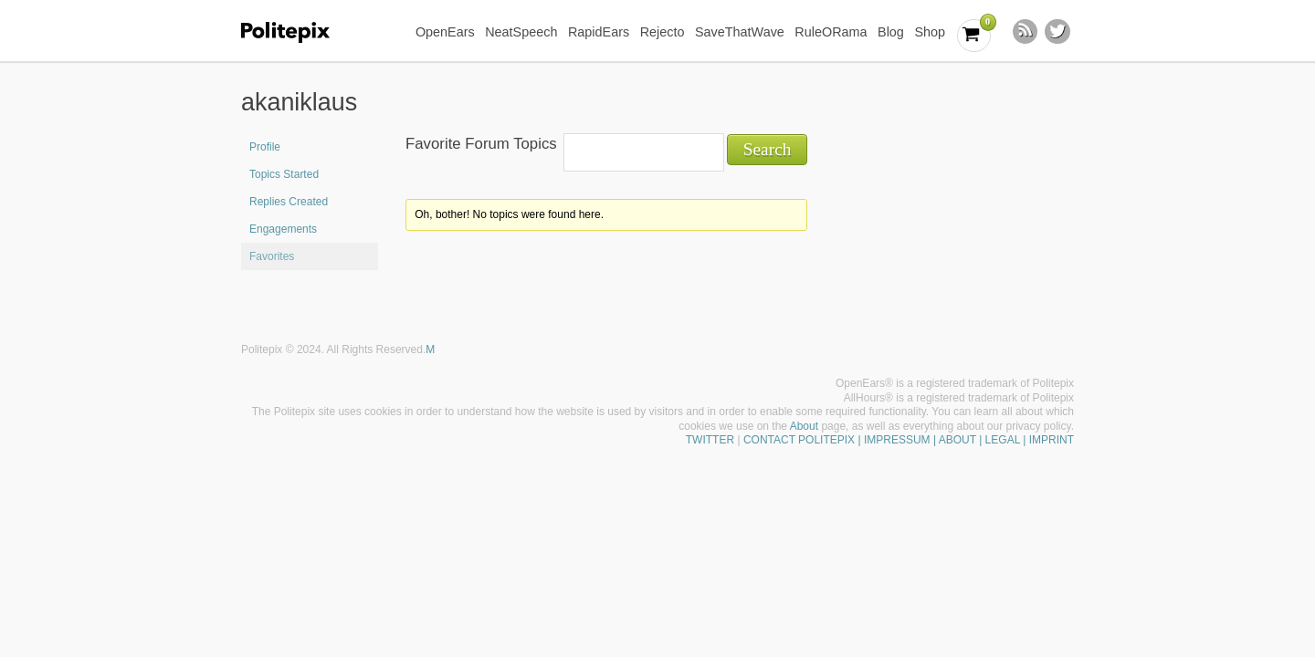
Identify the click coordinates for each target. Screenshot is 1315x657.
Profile (264, 147)
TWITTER (710, 439)
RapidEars (598, 32)
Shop (929, 32)
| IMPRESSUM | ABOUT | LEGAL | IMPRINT (964, 439)
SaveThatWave (739, 32)
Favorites (271, 256)
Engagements (283, 229)
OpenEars (445, 32)
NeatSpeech (521, 32)
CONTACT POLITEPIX (799, 439)
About (804, 426)
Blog (891, 32)
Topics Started (284, 174)
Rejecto (662, 32)
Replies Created (288, 201)
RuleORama (830, 32)
